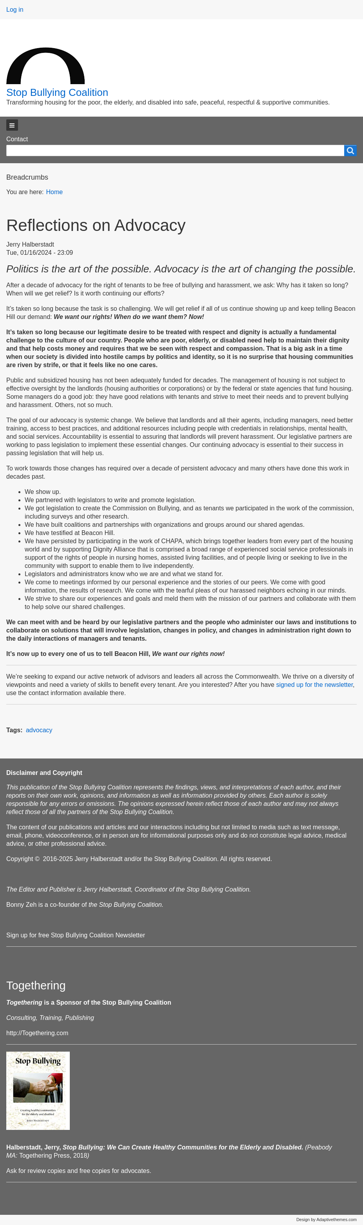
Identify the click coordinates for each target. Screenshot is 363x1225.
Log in (15, 9)
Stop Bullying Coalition (57, 92)
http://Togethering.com (37, 1033)
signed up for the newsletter (314, 684)
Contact (17, 139)
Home (54, 192)
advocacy (39, 730)
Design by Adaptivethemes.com (326, 1219)
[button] (12, 125)
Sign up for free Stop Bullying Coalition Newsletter (75, 935)
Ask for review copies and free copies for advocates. (78, 1170)
